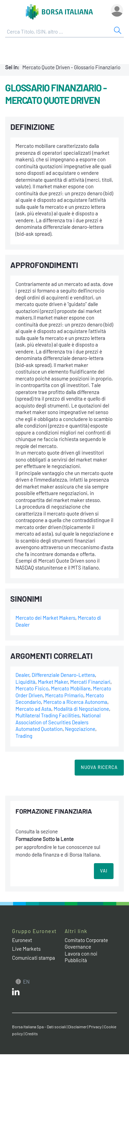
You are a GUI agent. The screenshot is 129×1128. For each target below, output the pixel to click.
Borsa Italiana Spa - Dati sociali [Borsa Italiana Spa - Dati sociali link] (39, 1026)
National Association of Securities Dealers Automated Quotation (57, 722)
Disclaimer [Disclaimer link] (77, 1026)
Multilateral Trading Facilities (47, 715)
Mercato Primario (64, 695)
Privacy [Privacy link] (95, 1026)
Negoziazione (80, 729)
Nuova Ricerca (99, 767)
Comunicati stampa (33, 958)
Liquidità (25, 682)
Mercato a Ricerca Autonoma (75, 702)
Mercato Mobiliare (70, 688)
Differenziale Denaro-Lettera (63, 675)
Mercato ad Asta (33, 709)
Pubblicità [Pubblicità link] (76, 960)
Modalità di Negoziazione (81, 709)
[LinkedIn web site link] (16, 993)
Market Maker (53, 682)
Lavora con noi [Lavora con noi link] (81, 953)
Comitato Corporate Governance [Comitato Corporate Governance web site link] (86, 943)
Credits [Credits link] (31, 1033)
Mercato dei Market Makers (45, 618)
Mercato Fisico (32, 688)
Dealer (22, 675)
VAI (103, 871)
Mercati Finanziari (90, 682)
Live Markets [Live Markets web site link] (26, 949)
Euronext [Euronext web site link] (22, 940)
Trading (23, 736)
